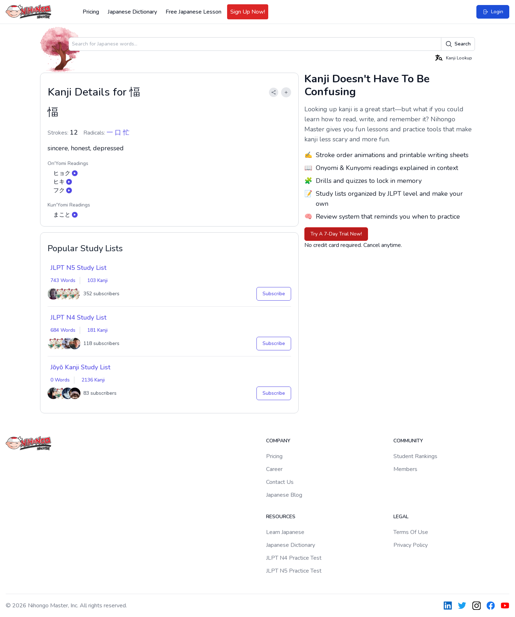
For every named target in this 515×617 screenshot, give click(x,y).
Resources (280, 516)
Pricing (91, 12)
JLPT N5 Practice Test (294, 571)
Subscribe (274, 293)
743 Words (62, 280)
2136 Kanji (93, 379)
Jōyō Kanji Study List (80, 367)
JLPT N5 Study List (78, 267)
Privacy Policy (410, 545)
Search (458, 44)
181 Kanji (97, 330)
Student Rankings (415, 456)
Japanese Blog (284, 495)
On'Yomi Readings (68, 163)
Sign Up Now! (247, 12)
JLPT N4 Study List (78, 317)
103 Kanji (97, 280)
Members (405, 469)
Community (408, 440)
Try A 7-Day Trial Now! (336, 233)
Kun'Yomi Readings (69, 204)
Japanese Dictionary (132, 12)
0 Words (60, 379)
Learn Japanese (285, 532)
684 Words (62, 330)
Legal (400, 516)
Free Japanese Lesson (193, 12)
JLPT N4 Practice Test (294, 558)
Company (278, 440)
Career (274, 469)
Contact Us (280, 482)
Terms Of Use (410, 532)
